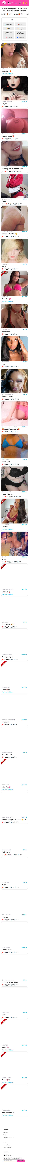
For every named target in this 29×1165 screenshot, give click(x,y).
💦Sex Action (8, 24)
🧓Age (8, 28)
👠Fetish (20, 24)
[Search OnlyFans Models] (15, 2)
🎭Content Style (20, 28)
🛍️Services (8, 37)
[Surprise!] (26, 3)
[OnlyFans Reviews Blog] (20, 2)
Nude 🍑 (17, 14)
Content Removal (7, 1147)
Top (9, 3)
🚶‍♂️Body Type (8, 33)
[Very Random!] (23, 3)
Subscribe (21, 1160)
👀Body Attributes (20, 33)
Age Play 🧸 (4, 14)
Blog (4, 1135)
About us (5, 1132)
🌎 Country (20, 37)
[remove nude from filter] (22, 14)
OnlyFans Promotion (8, 1137)
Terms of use (6, 1145)
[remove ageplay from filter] (10, 14)
